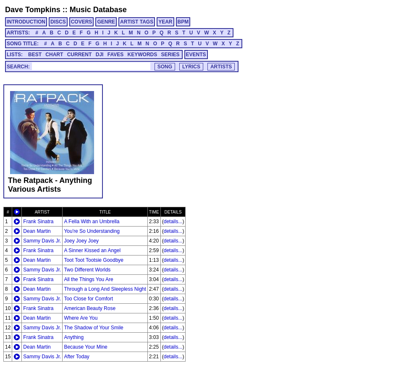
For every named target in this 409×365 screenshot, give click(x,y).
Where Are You (80, 318)
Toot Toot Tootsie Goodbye (93, 260)
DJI (100, 54)
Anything (74, 337)
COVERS (81, 22)
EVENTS (196, 54)
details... (173, 221)
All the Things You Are (88, 279)
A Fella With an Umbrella (91, 221)
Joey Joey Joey (81, 241)
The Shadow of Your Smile (93, 328)
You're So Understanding (92, 231)
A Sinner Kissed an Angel (92, 250)
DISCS (58, 22)
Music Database (98, 9)
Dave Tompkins (32, 9)
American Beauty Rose (89, 308)
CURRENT (79, 54)
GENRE (106, 22)
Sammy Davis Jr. (42, 241)
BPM (183, 22)
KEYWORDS (142, 54)
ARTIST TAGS (136, 22)
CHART (54, 54)
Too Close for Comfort (88, 299)
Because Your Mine (85, 347)
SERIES (170, 54)
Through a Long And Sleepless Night (105, 289)
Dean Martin (36, 231)
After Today (76, 357)
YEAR (165, 22)
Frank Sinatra (38, 221)
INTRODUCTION (26, 22)
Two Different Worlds (87, 270)
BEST (35, 54)
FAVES (115, 54)
